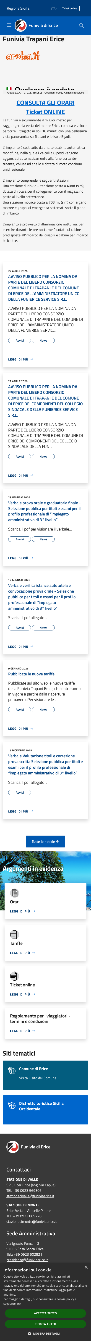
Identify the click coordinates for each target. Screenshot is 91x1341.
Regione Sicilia (18, 8)
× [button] (86, 1267)
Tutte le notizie (45, 841)
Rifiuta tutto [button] (45, 1324)
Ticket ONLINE (45, 112)
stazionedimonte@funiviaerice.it (31, 1221)
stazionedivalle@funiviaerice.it (30, 1196)
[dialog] (45, 1302)
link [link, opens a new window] (18, 1304)
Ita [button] (55, 8)
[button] (45, 1333)
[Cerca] (81, 25)
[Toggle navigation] (9, 25)
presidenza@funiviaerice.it (27, 1260)
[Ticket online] (69, 8)
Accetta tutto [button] (45, 1313)
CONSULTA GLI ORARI (46, 102)
